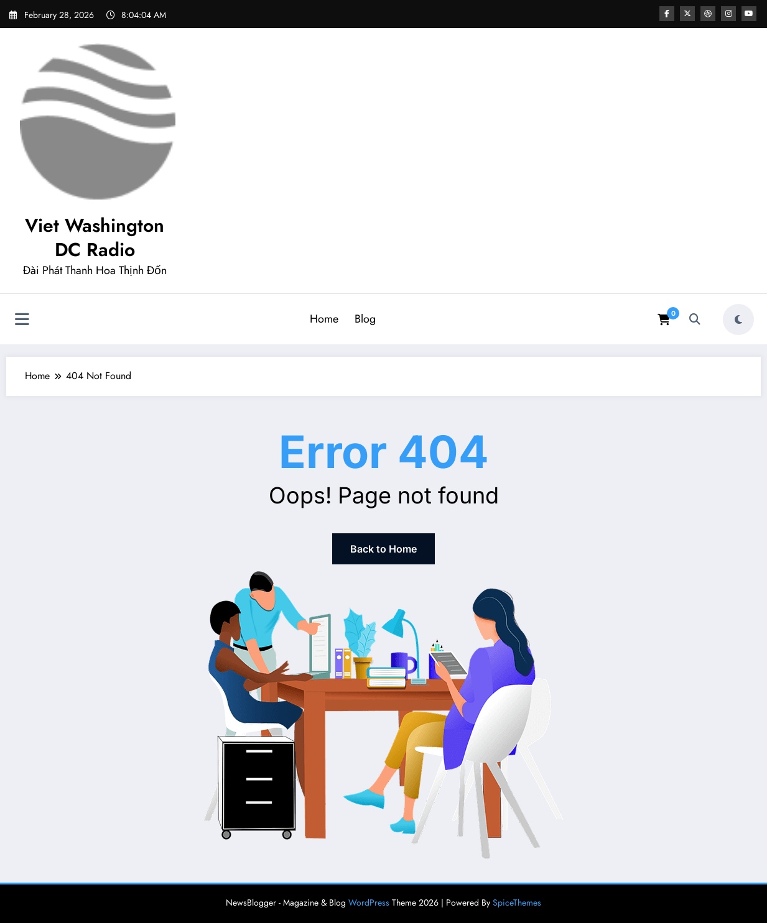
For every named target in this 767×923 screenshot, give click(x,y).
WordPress (368, 902)
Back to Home (383, 549)
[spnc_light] (738, 319)
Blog (365, 319)
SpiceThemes (517, 902)
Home (324, 319)
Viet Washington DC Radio (94, 237)
